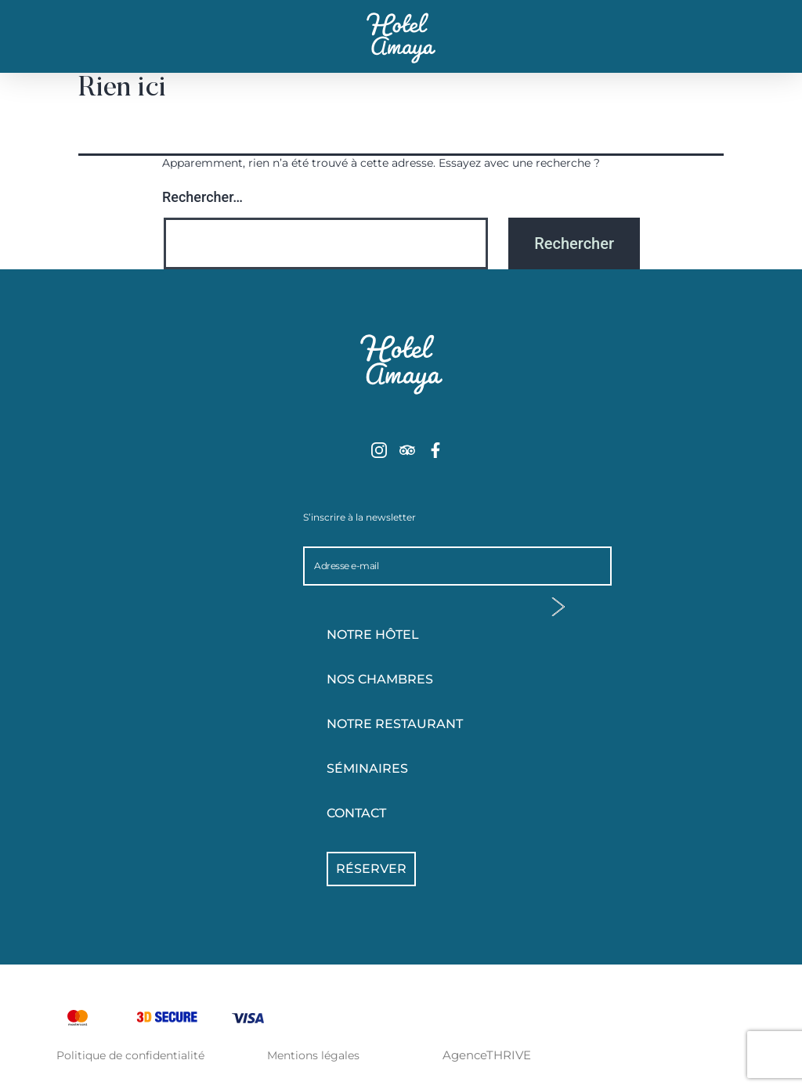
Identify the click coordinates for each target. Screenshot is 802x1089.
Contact (356, 813)
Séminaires (367, 768)
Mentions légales (313, 1055)
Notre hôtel (413, 635)
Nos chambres (413, 679)
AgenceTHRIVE (487, 1055)
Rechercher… (202, 197)
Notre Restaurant (395, 723)
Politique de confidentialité (130, 1055)
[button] (80, 47)
